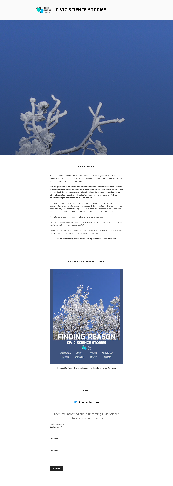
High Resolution (95, 239)
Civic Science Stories (81, 10)
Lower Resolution (109, 239)
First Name (54, 439)
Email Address (56, 427)
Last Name (54, 451)
